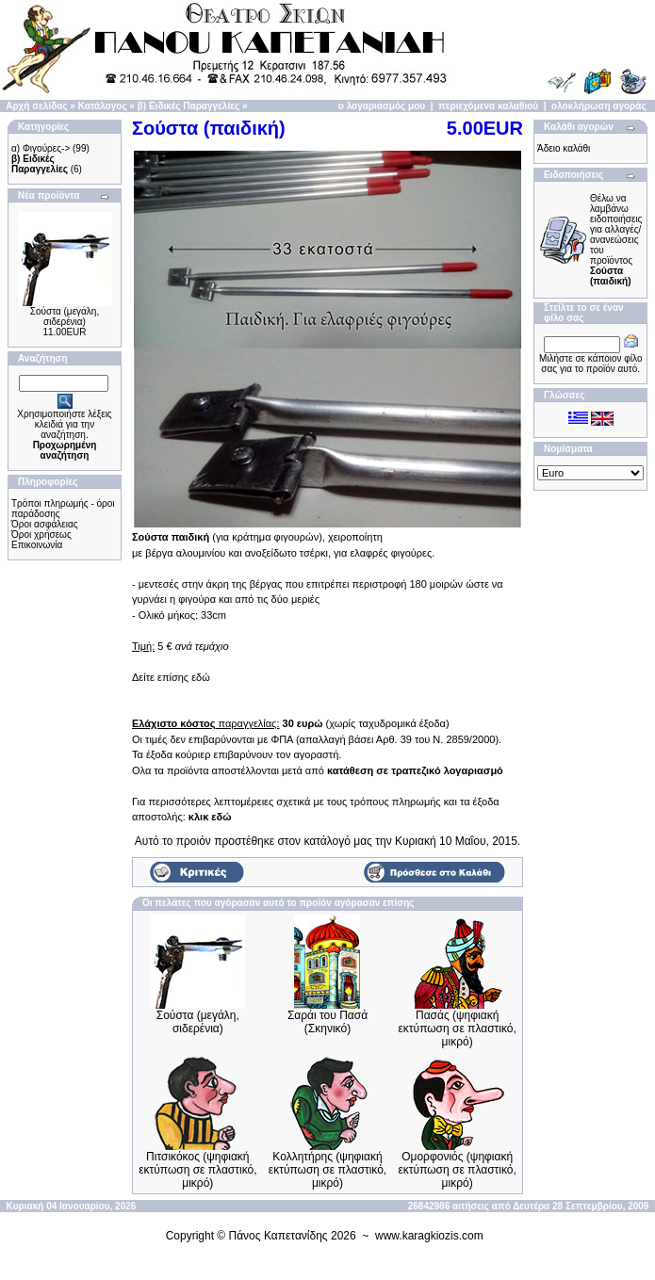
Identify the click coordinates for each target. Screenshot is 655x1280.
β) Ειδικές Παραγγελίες (188, 106)
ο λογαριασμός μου (381, 106)
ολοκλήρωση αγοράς (599, 106)
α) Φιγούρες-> (40, 148)
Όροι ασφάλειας (44, 524)
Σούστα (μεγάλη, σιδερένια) (64, 316)
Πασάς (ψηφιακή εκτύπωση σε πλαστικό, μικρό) (457, 1028)
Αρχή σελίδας (36, 106)
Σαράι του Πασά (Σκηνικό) (327, 1022)
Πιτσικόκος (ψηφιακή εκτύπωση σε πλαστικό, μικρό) (197, 1170)
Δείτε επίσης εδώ (171, 677)
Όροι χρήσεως (41, 534)
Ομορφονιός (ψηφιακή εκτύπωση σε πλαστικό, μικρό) (457, 1170)
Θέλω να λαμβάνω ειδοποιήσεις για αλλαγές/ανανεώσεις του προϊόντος (616, 239)
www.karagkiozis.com (429, 1235)
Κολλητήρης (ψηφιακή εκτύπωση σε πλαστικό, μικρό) (327, 1170)
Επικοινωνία (36, 545)
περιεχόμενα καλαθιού (488, 106)
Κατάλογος (102, 106)
